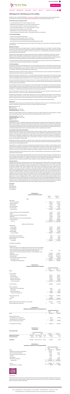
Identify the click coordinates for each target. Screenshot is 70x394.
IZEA (39, 17)
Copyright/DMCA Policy (44, 389)
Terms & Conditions (35, 389)
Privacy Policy (51, 389)
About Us (40, 10)
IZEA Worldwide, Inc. (30, 17)
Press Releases (20, 10)
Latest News (12, 10)
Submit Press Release (27, 389)
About (13, 389)
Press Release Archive (19, 389)
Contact (35, 10)
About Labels (28, 10)
